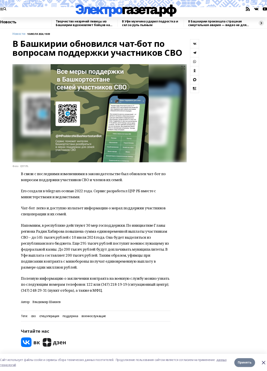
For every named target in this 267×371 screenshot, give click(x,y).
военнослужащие (94, 316)
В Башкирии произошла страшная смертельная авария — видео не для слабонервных (217, 23)
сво (33, 316)
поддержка (70, 316)
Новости (18, 34)
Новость (8, 22)
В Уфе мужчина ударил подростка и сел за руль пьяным (150, 23)
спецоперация (49, 316)
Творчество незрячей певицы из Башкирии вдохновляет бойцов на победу (83, 23)
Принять (245, 362)
